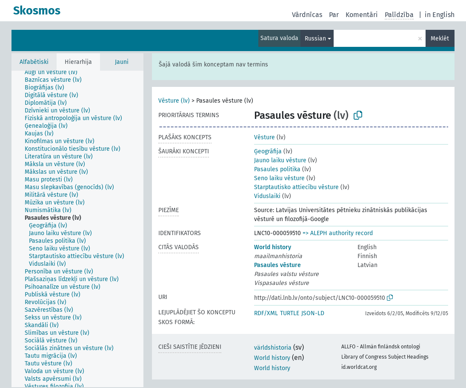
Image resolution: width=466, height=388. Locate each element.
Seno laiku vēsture (279, 178)
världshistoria (273, 347)
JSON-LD (312, 313)
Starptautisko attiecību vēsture (296, 187)
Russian (315, 38)
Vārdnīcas (307, 15)
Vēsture (264, 137)
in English (440, 15)
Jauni (122, 62)
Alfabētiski (34, 62)
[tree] (77, 229)
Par (334, 15)
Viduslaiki (267, 196)
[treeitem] (54, 72)
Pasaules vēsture (277, 265)
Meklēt (440, 38)
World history (272, 247)
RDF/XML (266, 313)
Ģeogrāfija (268, 151)
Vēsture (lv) (174, 100)
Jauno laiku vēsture (280, 160)
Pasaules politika (277, 169)
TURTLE (289, 313)
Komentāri (362, 15)
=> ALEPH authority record (338, 233)
